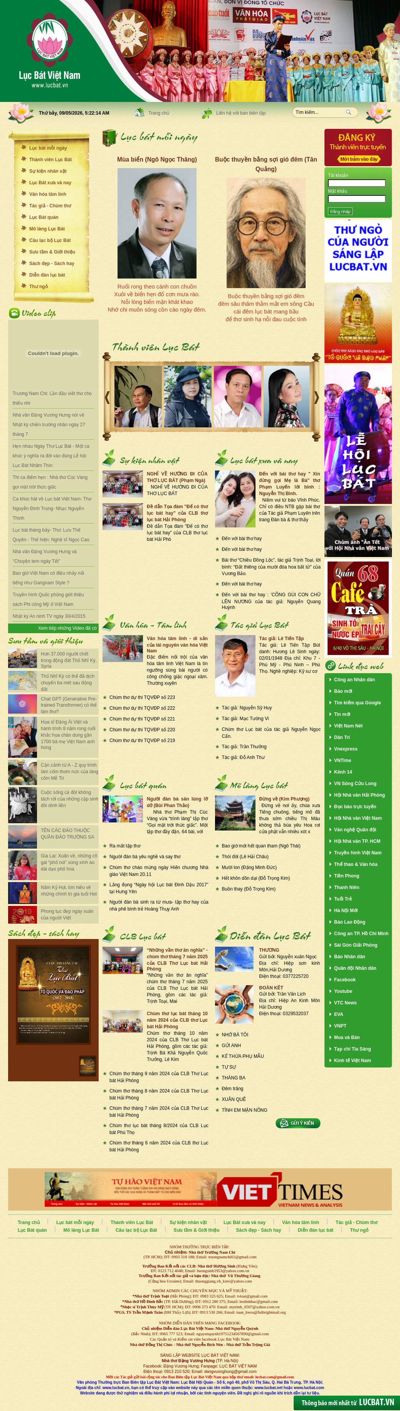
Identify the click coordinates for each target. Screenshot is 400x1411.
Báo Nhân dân (349, 956)
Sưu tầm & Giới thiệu (52, 252)
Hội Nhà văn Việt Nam (358, 818)
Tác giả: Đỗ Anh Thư (243, 757)
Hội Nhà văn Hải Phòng (359, 795)
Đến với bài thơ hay (242, 538)
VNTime (342, 760)
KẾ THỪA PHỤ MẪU (243, 1056)
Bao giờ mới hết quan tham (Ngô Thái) (261, 846)
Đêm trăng (233, 1088)
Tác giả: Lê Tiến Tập (281, 638)
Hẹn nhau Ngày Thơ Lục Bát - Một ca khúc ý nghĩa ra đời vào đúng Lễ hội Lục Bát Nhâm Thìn (51, 456)
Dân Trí (342, 737)
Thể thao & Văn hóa (355, 864)
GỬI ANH (231, 1045)
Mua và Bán (347, 1037)
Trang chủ (158, 113)
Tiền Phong (346, 876)
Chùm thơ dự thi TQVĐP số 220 (142, 729)
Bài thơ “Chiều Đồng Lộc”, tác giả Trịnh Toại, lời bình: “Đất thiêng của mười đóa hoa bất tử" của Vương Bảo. (271, 566)
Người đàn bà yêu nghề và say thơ (144, 856)
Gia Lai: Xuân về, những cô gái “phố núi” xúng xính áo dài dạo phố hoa (69, 862)
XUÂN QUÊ (234, 1099)
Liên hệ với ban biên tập (241, 113)
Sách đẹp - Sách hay (51, 263)
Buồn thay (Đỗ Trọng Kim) (249, 889)
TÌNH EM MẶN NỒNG (244, 1110)
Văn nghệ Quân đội (355, 829)
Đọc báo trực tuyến (355, 806)
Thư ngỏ (38, 286)
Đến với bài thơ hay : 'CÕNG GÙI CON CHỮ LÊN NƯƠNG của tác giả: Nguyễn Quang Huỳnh (271, 601)
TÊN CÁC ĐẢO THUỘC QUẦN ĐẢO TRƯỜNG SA (67, 834)
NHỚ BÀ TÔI (235, 1034)
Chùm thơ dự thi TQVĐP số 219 (142, 740)
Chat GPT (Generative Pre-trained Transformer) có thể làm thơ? (69, 705)
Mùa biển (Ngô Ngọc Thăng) (157, 159)
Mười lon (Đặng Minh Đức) (249, 867)
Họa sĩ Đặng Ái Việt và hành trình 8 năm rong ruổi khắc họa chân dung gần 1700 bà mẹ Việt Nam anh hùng (68, 734)
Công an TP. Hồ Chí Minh (361, 933)
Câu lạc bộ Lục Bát (50, 240)
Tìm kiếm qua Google (357, 703)
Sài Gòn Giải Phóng (355, 945)
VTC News (345, 1003)
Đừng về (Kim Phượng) (284, 799)
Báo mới (343, 691)
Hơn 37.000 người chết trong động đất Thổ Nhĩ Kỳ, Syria (69, 660)
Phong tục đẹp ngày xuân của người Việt (67, 915)
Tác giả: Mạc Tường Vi (245, 718)
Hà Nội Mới (346, 910)
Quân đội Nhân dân (355, 968)
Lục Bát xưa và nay (50, 182)
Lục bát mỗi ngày (48, 148)
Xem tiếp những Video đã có (67, 628)
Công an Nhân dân (354, 679)
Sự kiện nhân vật (48, 171)
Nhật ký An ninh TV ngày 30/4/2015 (49, 616)
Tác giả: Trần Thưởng (244, 746)
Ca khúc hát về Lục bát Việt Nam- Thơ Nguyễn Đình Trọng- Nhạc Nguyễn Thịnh (52, 508)
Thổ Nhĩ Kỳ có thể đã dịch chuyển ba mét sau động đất (67, 683)
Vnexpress (346, 749)
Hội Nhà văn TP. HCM (357, 841)
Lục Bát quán (44, 217)
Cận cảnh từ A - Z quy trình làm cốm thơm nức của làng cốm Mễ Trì (69, 771)
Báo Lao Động (349, 922)
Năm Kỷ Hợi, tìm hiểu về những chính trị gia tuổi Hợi (69, 891)
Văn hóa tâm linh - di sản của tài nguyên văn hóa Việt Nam (177, 645)
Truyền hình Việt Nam (358, 853)
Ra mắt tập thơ (124, 846)
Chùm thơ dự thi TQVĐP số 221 (142, 719)
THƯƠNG (269, 950)
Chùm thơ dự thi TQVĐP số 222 (142, 708)
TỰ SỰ (229, 1067)
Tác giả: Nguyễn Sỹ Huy (247, 708)
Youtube (343, 991)
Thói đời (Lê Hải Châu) (245, 856)
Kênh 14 (343, 772)
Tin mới (342, 714)
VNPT (340, 1026)
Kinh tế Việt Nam (352, 1060)
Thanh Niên (346, 887)
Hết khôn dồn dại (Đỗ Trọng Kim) (256, 878)
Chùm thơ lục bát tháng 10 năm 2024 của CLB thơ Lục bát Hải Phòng (177, 1020)
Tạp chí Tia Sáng (352, 1049)
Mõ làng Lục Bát (47, 229)
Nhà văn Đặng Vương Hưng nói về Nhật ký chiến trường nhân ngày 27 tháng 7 (49, 424)
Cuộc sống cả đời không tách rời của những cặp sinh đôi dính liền (69, 799)
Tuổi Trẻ (343, 899)
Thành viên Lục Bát (50, 159)
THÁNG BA (233, 1078)
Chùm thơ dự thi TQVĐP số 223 (142, 697)
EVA (338, 1014)
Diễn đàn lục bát (47, 275)
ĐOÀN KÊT (271, 988)
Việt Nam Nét (348, 726)
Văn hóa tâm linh (47, 194)
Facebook (345, 979)
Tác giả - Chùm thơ (50, 205)
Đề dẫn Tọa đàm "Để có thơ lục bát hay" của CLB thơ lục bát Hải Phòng (177, 513)
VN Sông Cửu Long (355, 783)
